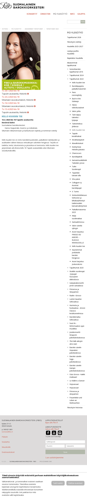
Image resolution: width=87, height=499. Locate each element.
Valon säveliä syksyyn (77, 226)
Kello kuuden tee (78, 82)
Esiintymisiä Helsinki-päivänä (78, 148)
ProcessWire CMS (46, 461)
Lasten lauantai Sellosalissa (75, 300)
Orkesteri (45, 14)
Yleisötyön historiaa (74, 407)
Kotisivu (5, 29)
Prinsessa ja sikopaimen (74, 392)
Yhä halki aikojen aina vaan (76, 342)
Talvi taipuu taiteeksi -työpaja (76, 117)
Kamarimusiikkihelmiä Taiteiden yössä (78, 161)
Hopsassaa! (74, 384)
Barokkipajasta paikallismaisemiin (78, 87)
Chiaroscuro (76, 153)
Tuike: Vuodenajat (76, 167)
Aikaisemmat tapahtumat (34, 29)
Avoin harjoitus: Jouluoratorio (78, 262)
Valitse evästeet (75, 483)
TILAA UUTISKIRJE (53, 436)
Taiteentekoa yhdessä (77, 125)
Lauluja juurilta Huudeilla (73, 52)
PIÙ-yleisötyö (60, 14)
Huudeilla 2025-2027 (75, 46)
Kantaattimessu (78, 222)
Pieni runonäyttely (77, 93)
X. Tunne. (75, 191)
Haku (83, 21)
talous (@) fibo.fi (52, 429)
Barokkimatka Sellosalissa (75, 318)
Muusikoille (6, 447)
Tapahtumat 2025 (77, 268)
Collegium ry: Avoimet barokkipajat (77, 185)
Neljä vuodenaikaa (77, 217)
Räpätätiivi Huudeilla (75, 58)
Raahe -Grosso (75, 295)
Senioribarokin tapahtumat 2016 (76, 70)
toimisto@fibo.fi (7, 432)
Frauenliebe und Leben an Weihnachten (76, 400)
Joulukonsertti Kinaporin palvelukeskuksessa (77, 335)
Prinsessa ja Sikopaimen (74, 290)
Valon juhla (76, 111)
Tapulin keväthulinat (76, 134)
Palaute (5, 437)
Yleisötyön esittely (74, 42)
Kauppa (81, 14)
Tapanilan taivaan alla (76, 174)
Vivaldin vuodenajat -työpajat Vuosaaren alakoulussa (77, 275)
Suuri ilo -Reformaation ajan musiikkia (77, 326)
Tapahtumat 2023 (52, 29)
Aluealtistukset (77, 143)
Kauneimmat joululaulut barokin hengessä (77, 254)
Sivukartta (6, 442)
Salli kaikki (58, 483)
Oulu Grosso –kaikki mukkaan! (77, 375)
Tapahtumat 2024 (77, 75)
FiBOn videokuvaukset (78, 106)
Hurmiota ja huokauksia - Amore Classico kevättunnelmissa (77, 309)
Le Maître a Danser (77, 381)
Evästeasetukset (8, 452)
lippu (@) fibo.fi (51, 422)
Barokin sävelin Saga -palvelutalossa (75, 359)
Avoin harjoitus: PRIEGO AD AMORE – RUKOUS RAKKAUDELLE (78, 237)
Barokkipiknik (77, 157)
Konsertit (32, 14)
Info (72, 14)
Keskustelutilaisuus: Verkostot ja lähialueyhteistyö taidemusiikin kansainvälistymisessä (78, 200)
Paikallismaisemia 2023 (78, 210)
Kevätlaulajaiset (78, 140)
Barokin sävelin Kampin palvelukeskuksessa (77, 368)
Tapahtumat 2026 (74, 37)
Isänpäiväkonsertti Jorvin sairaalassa (77, 284)
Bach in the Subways (76, 99)
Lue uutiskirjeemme (54, 457)
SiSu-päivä (76, 179)
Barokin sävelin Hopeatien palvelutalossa (75, 350)
